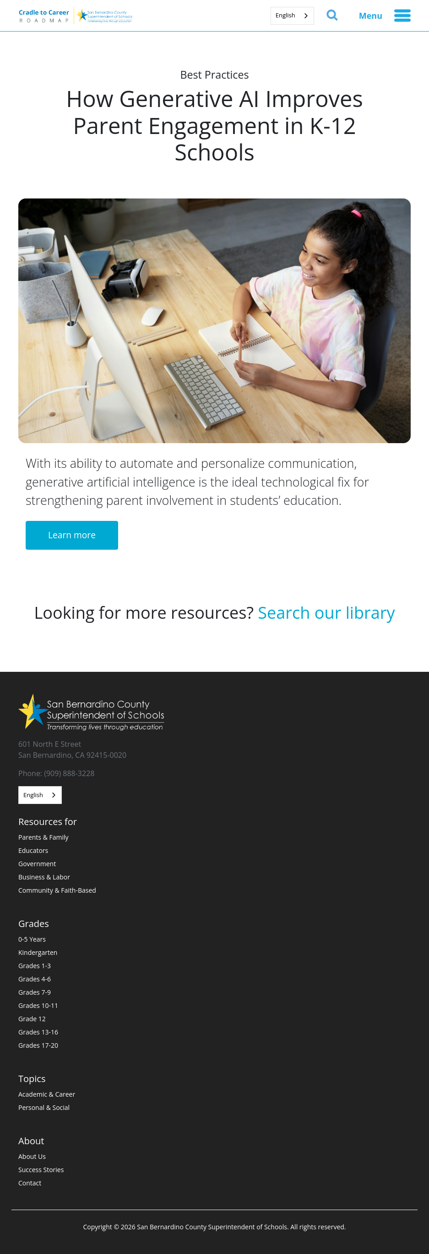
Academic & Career (46, 1094)
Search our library (326, 612)
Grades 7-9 (34, 992)
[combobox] (292, 16)
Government (37, 863)
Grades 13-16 (38, 1032)
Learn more (72, 535)
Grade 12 (32, 1018)
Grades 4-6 (34, 979)
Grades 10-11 (38, 1005)
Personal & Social (44, 1107)
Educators (33, 850)
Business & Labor (44, 877)
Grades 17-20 (38, 1045)
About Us (32, 1156)
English (285, 15)
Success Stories (41, 1169)
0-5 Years (32, 939)
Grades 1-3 (34, 965)
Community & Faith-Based (57, 890)
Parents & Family (43, 837)
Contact (29, 1183)
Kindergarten (37, 952)
